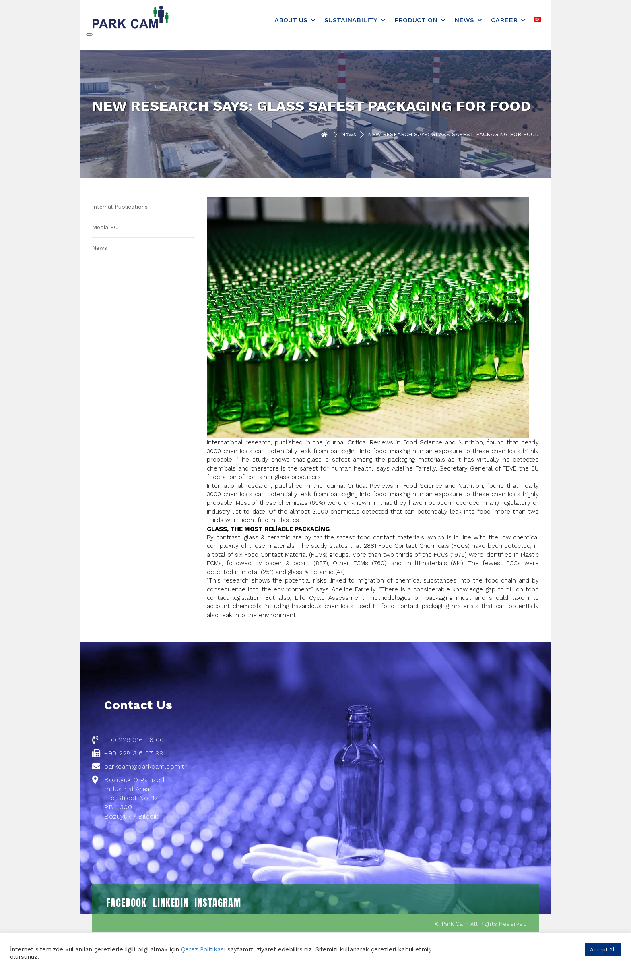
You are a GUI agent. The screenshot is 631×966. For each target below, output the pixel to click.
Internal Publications (120, 206)
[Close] (89, 34)
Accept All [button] (603, 950)
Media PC (105, 227)
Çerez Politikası (203, 949)
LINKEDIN (170, 903)
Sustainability (355, 20)
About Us (295, 20)
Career (508, 20)
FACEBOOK (126, 903)
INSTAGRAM (217, 903)
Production (420, 20)
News (468, 20)
